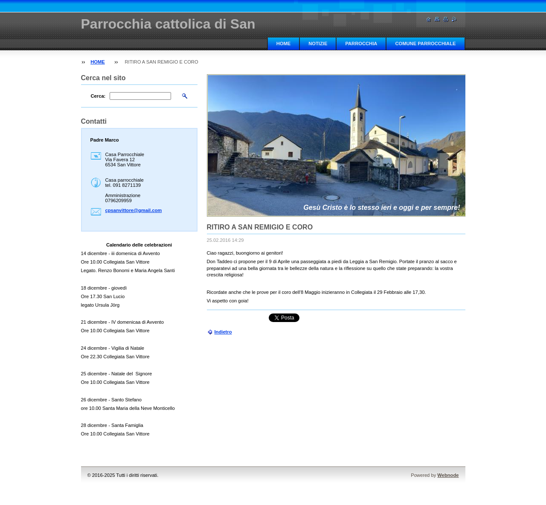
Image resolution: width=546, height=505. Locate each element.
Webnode (448, 475)
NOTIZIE (317, 43)
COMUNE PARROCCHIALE (425, 43)
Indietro (223, 331)
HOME (283, 43)
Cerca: (98, 96)
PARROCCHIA (361, 43)
